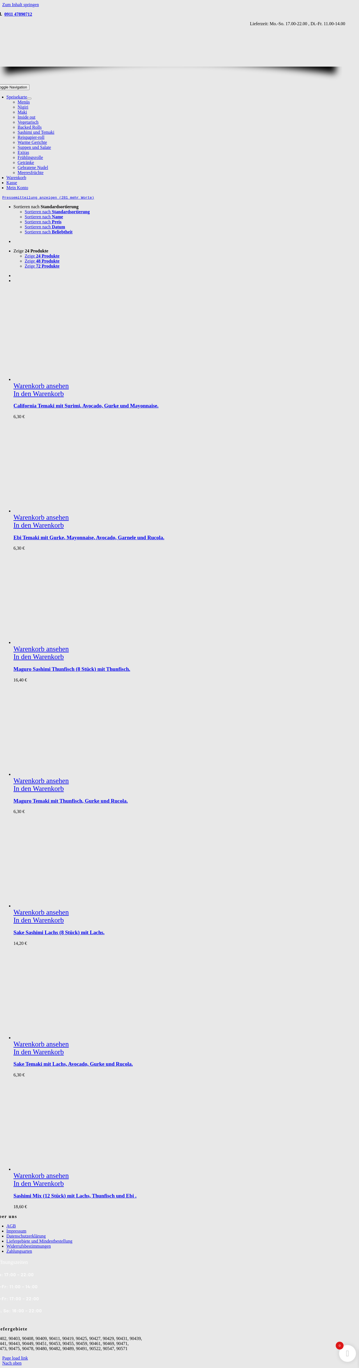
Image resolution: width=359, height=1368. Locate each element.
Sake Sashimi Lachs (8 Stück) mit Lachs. (59, 932)
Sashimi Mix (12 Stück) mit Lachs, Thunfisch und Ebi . (75, 1196)
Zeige (30, 251)
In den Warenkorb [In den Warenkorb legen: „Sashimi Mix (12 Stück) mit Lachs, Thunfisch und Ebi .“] (38, 1183)
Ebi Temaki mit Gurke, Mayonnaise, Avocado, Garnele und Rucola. (88, 537)
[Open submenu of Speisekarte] (29, 98)
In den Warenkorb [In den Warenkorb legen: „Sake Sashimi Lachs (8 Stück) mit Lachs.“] (38, 920)
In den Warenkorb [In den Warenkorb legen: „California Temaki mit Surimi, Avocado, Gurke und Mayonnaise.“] (38, 393)
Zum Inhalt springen (20, 4)
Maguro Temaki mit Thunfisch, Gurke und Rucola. (70, 801)
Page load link (15, 1358)
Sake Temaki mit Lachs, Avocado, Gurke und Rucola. (73, 1064)
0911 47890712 (18, 14)
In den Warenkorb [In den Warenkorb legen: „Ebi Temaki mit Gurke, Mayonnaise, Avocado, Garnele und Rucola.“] (38, 525)
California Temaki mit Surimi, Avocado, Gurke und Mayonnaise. (85, 406)
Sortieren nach (46, 206)
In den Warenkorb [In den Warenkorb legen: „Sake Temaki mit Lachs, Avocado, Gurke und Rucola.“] (38, 1052)
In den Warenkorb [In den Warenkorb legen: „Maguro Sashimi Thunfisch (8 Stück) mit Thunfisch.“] (38, 656)
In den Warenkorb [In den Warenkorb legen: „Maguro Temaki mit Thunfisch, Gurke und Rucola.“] (38, 788)
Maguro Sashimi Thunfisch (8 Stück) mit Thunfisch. (71, 669)
